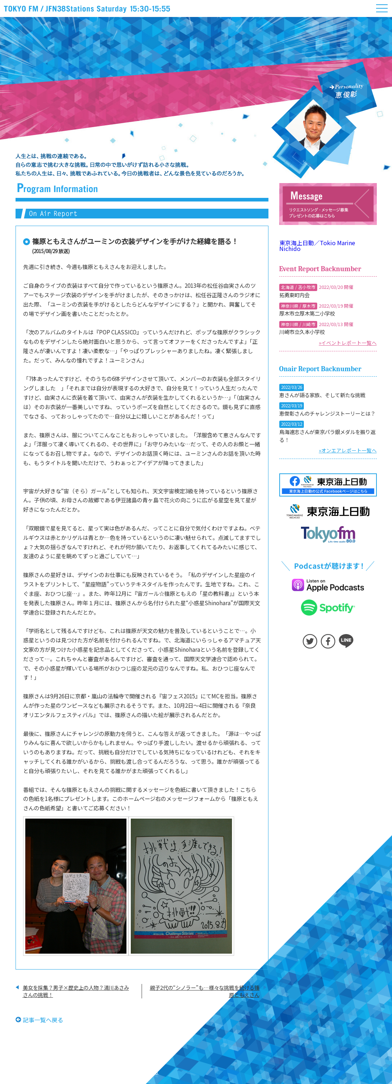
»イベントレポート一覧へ (348, 342)
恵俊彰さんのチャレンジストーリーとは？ (327, 413)
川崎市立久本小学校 (302, 331)
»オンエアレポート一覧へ (348, 450)
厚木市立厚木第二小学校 (307, 313)
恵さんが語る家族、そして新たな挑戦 (322, 395)
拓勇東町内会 (294, 295)
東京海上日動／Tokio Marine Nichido (317, 245)
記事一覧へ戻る (43, 1019)
